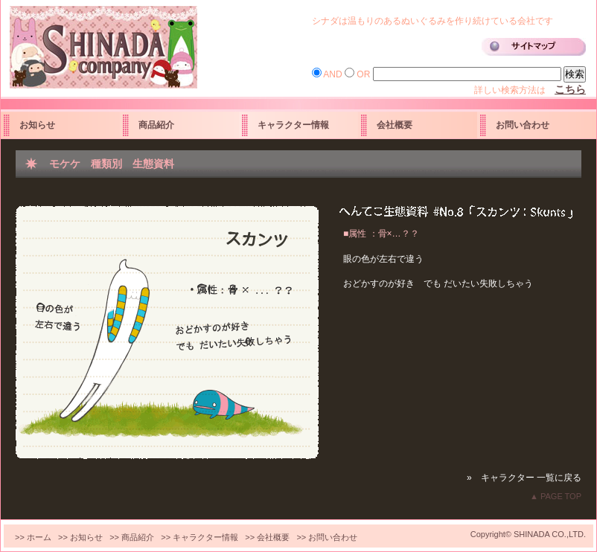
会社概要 (394, 125)
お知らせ (37, 125)
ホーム (39, 537)
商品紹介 (156, 125)
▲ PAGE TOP (555, 496)
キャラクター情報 (293, 125)
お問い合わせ (522, 125)
